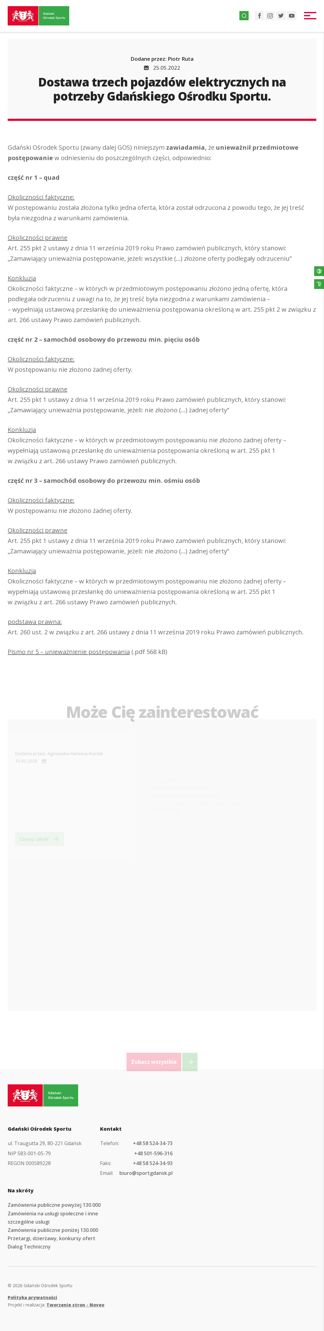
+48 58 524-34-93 (153, 1163)
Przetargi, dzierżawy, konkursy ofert (51, 1238)
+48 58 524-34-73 (153, 1143)
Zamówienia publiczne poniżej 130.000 (53, 1230)
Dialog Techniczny (29, 1246)
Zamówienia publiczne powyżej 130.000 (54, 1205)
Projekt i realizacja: (56, 1305)
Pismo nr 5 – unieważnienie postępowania (69, 653)
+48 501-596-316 (153, 1153)
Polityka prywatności (32, 1297)
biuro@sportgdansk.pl (146, 1173)
